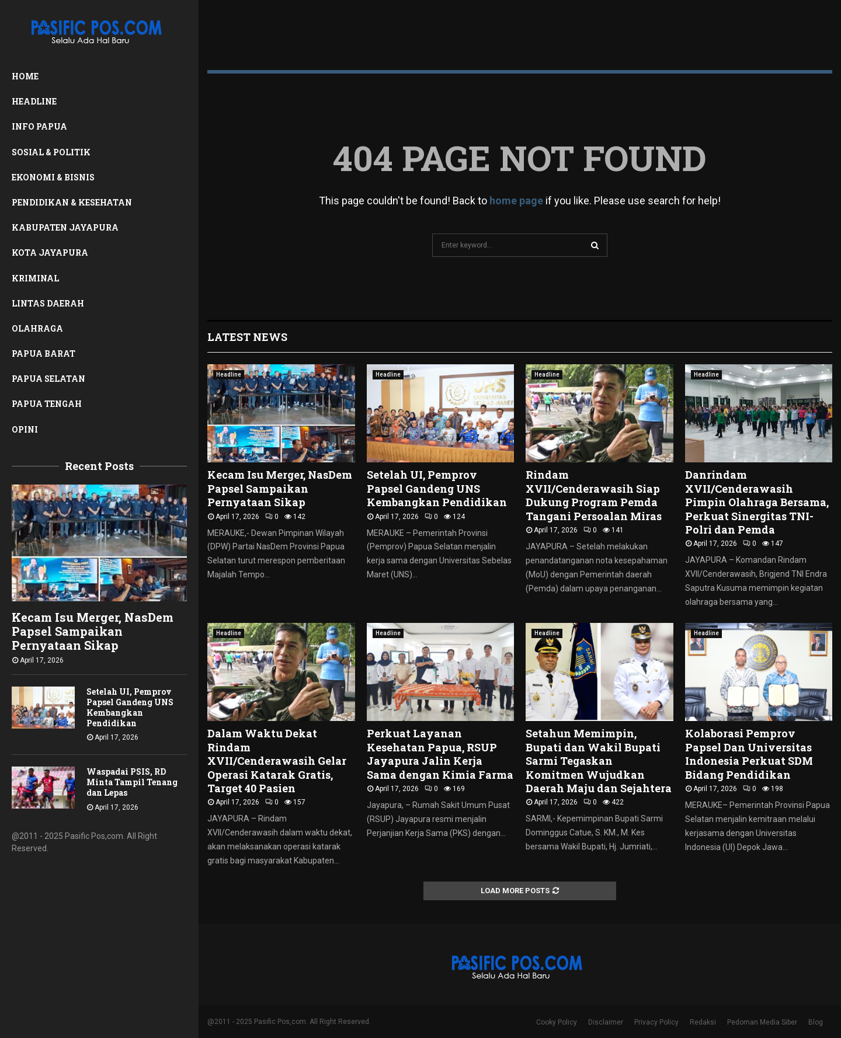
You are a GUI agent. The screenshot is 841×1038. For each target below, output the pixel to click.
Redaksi (703, 1022)
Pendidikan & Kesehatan (72, 202)
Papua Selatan (48, 378)
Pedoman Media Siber (762, 1022)
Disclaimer (605, 1022)
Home (25, 76)
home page (516, 200)
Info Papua (39, 126)
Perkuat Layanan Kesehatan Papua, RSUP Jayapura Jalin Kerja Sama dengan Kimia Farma (440, 753)
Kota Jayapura (50, 252)
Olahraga (37, 328)
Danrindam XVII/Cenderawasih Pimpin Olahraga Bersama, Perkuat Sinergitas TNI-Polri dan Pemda (757, 502)
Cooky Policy (556, 1022)
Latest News (247, 337)
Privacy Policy (656, 1022)
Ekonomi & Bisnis (53, 177)
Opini (25, 429)
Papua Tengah (47, 403)
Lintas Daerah (48, 303)
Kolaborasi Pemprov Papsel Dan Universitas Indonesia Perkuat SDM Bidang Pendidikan (749, 753)
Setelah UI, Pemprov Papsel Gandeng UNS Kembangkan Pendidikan (129, 707)
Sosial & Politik (51, 152)
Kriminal (35, 278)
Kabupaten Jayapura (65, 227)
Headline (34, 101)
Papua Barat (43, 353)
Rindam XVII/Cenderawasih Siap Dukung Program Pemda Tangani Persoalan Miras (594, 495)
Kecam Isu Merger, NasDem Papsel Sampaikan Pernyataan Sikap (92, 631)
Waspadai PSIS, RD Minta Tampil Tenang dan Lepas (132, 782)
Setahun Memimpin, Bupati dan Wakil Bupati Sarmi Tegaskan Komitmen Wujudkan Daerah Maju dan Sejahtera (599, 760)
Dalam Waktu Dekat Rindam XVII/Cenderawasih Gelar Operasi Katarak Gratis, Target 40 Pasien (276, 760)
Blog (815, 1022)
